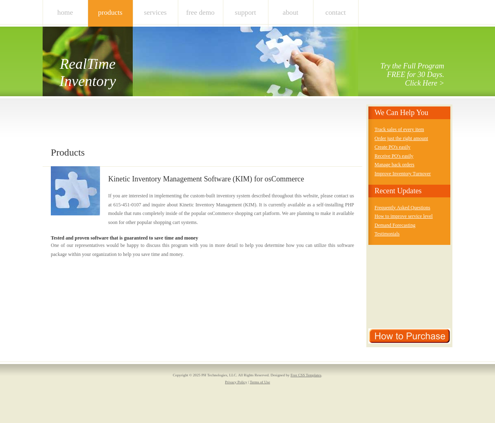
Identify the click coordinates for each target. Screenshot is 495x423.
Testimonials (387, 234)
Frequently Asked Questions (402, 207)
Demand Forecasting (395, 225)
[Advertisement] (200, 127)
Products (110, 12)
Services (155, 12)
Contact (335, 12)
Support (245, 12)
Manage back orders (394, 164)
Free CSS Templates (306, 375)
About (290, 12)
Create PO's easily (392, 147)
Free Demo (200, 12)
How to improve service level (404, 216)
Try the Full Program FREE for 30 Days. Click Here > (412, 74)
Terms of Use (260, 382)
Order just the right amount (401, 138)
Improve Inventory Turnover (403, 173)
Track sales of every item (399, 129)
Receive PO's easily (394, 156)
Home (65, 12)
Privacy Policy (236, 382)
